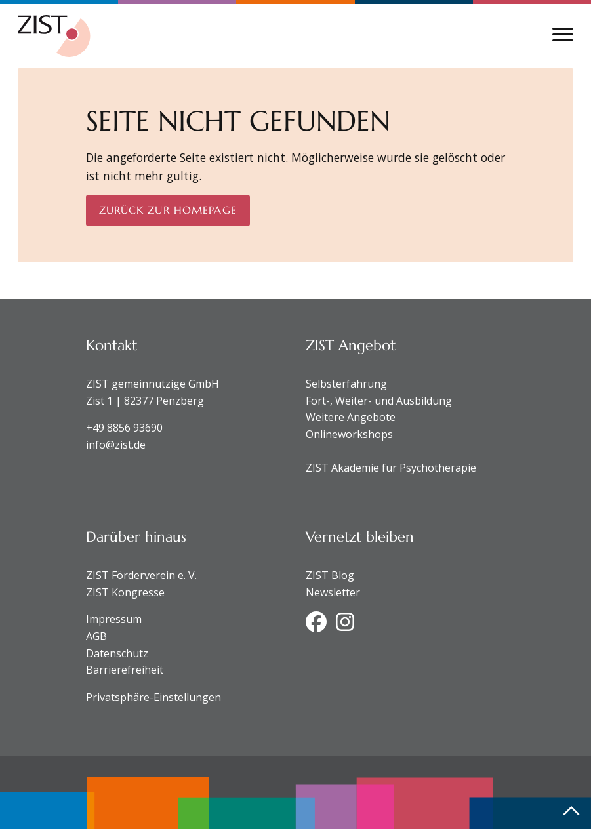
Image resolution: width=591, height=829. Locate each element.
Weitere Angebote (351, 417)
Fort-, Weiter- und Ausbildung (379, 401)
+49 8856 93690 (124, 427)
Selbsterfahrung (346, 383)
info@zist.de (116, 444)
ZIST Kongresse (125, 592)
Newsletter (333, 592)
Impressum (114, 619)
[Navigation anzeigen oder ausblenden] (562, 34)
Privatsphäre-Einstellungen (153, 697)
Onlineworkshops (349, 434)
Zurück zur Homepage (168, 209)
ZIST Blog (330, 575)
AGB (96, 636)
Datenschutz (117, 653)
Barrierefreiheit (124, 669)
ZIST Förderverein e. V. (141, 575)
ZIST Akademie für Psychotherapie (391, 467)
